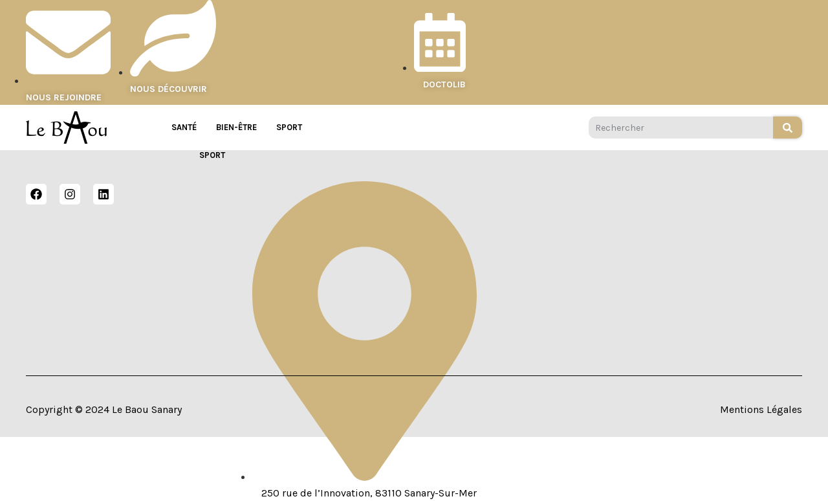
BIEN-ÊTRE (236, 127)
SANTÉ (184, 127)
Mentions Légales (761, 409)
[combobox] (681, 128)
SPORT (289, 127)
